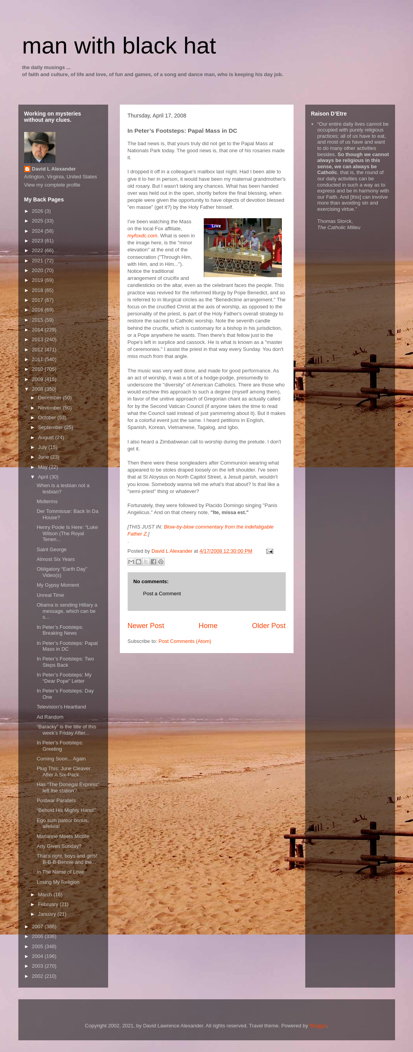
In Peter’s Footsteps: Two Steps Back (65, 662)
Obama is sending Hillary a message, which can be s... (67, 611)
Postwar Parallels (56, 800)
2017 (38, 300)
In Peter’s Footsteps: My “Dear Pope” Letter (64, 678)
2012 (38, 349)
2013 (38, 339)
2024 (38, 231)
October (47, 417)
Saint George (52, 549)
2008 (38, 389)
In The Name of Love (60, 872)
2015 (38, 320)
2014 (38, 330)
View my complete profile (52, 185)
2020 (38, 270)
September (51, 427)
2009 (38, 379)
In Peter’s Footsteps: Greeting (60, 746)
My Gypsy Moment (58, 585)
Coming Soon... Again (61, 759)
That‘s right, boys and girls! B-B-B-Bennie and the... (67, 859)
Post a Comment (162, 593)
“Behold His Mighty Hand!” (66, 810)
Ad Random (50, 717)
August (46, 437)
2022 (38, 250)
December (50, 398)
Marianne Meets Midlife (63, 836)
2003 (38, 966)
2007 (38, 926)
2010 (38, 369)
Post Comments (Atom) (184, 641)
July (43, 447)
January (47, 914)
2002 (38, 976)
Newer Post (146, 626)
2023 (38, 241)
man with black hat (119, 45)
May (43, 467)
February (49, 904)
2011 (38, 359)
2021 (38, 260)
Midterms (47, 501)
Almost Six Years (56, 559)
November (50, 408)
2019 (38, 280)
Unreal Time (50, 595)
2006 (38, 936)
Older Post (269, 626)
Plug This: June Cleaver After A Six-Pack (64, 771)
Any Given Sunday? (59, 846)
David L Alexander (54, 169)
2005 (38, 946)
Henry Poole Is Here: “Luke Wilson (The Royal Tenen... (67, 533)
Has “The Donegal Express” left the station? (68, 787)
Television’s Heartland (61, 707)
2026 (38, 211)
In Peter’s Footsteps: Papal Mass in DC (67, 646)
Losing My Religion (58, 882)
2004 (38, 956)
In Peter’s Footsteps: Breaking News (60, 630)
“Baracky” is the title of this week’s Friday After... (66, 730)
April (44, 477)
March (45, 894)
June (44, 457)
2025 (38, 221)
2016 (38, 310)
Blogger (318, 1026)
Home (208, 626)
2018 (38, 290)
